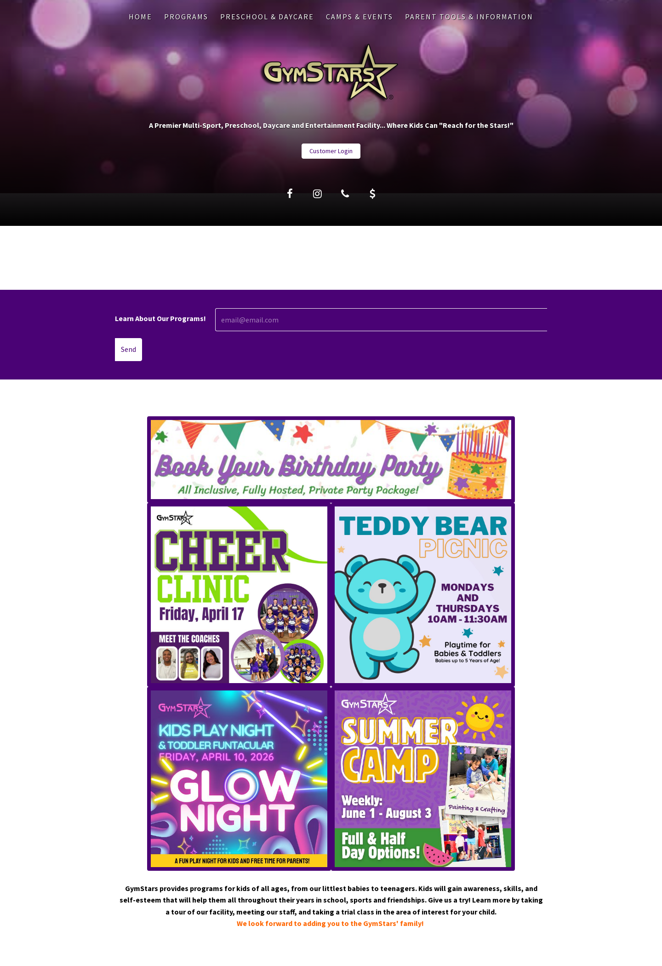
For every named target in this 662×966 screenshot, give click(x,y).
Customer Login (331, 151)
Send (128, 349)
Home (140, 16)
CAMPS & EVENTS (359, 16)
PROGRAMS (186, 16)
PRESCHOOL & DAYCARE (267, 16)
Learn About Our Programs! (160, 318)
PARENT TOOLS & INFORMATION (469, 16)
